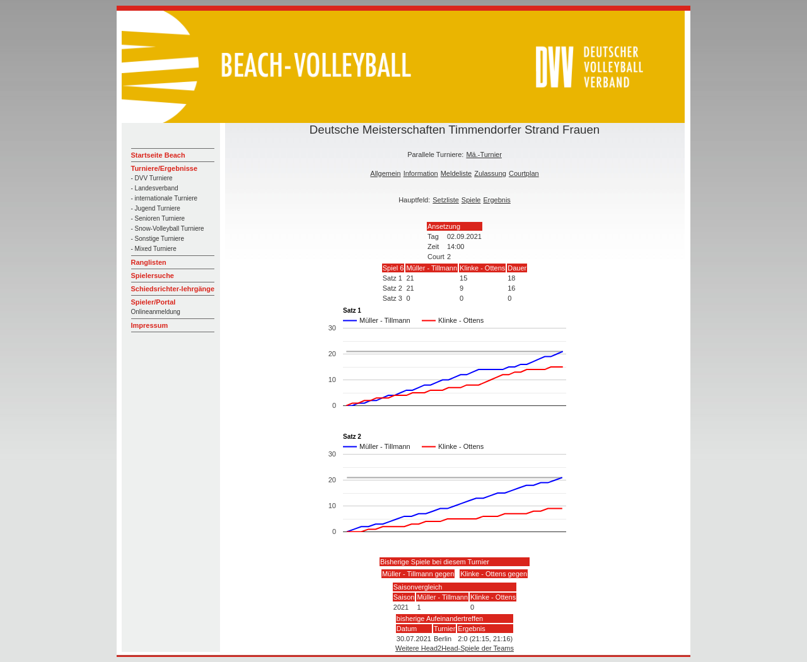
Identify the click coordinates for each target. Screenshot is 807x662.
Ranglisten (148, 262)
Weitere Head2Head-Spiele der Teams (454, 648)
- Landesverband (154, 188)
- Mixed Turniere (154, 248)
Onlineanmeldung (155, 311)
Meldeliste (456, 173)
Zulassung (490, 173)
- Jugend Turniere (155, 208)
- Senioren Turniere (158, 218)
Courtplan (524, 173)
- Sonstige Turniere (158, 238)
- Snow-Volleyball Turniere (167, 228)
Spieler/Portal (153, 302)
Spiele (471, 200)
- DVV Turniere (152, 178)
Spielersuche (152, 275)
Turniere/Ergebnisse (164, 168)
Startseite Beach (158, 155)
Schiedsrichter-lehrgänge (173, 289)
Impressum (149, 325)
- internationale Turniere (164, 198)
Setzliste (446, 200)
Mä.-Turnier (483, 154)
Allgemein (385, 173)
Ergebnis (496, 200)
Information (421, 173)
